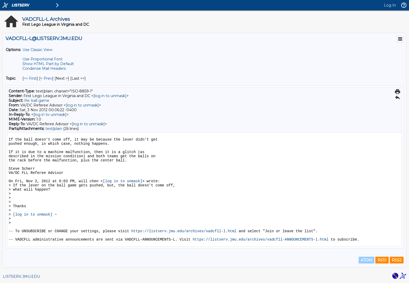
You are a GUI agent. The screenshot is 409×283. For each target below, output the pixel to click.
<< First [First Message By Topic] (30, 78)
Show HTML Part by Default (48, 63)
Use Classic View (37, 49)
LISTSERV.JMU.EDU (21, 276)
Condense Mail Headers (44, 68)
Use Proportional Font (42, 59)
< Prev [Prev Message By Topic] (46, 78)
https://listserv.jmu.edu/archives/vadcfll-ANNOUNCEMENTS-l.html (261, 239)
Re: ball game (36, 100)
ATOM (366, 260)
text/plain (53, 128)
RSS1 (382, 260)
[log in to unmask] (110, 95)
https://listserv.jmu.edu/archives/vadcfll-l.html (183, 231)
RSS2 (396, 260)
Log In (390, 5)
